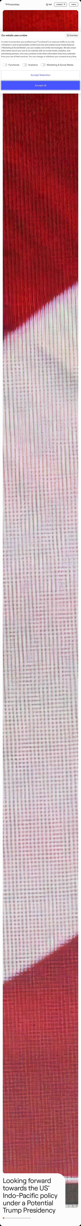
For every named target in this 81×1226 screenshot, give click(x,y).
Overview (72, 35)
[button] (48, 4)
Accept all (40, 85)
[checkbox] (10, 64)
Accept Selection (40, 75)
